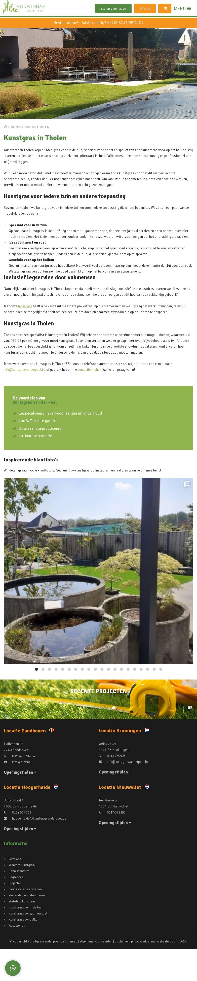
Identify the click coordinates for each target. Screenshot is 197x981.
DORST (186, 974)
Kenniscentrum (20, 904)
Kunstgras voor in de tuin (28, 940)
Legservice (17, 910)
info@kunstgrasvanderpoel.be (26, 369)
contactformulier (94, 369)
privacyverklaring (145, 974)
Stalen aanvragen (113, 8)
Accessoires (18, 958)
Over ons (15, 892)
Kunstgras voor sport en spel (31, 946)
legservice (25, 306)
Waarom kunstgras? (23, 898)
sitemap (69, 974)
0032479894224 (128, 22)
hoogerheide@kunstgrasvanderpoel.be (37, 851)
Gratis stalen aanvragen (27, 922)
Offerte (145, 8)
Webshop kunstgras (23, 934)
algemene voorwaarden (94, 974)
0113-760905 (113, 788)
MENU (182, 8)
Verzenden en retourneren (28, 928)
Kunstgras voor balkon (26, 952)
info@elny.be (18, 795)
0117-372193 (113, 845)
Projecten (16, 916)
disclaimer (122, 974)
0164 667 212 (19, 845)
